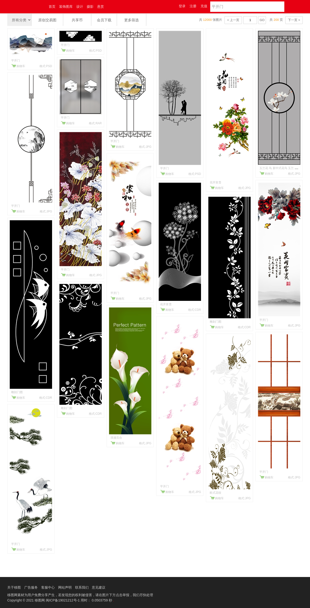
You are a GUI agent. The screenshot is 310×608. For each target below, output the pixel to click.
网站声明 (65, 587)
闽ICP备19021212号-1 (63, 600)
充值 (204, 6)
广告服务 (31, 587)
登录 (182, 6)
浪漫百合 (116, 437)
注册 (193, 6)
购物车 (20, 66)
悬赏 (100, 6)
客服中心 (48, 587)
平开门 (15, 60)
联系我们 (82, 587)
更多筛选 (131, 20)
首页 (52, 6)
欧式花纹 (215, 492)
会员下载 (104, 20)
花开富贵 (166, 304)
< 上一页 (233, 20)
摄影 (90, 6)
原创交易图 (47, 20)
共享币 (77, 20)
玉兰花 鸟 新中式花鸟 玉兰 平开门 (281, 168)
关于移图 (14, 587)
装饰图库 (66, 6)
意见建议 (98, 587)
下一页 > (294, 20)
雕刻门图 (17, 392)
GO (262, 20)
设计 (79, 6)
